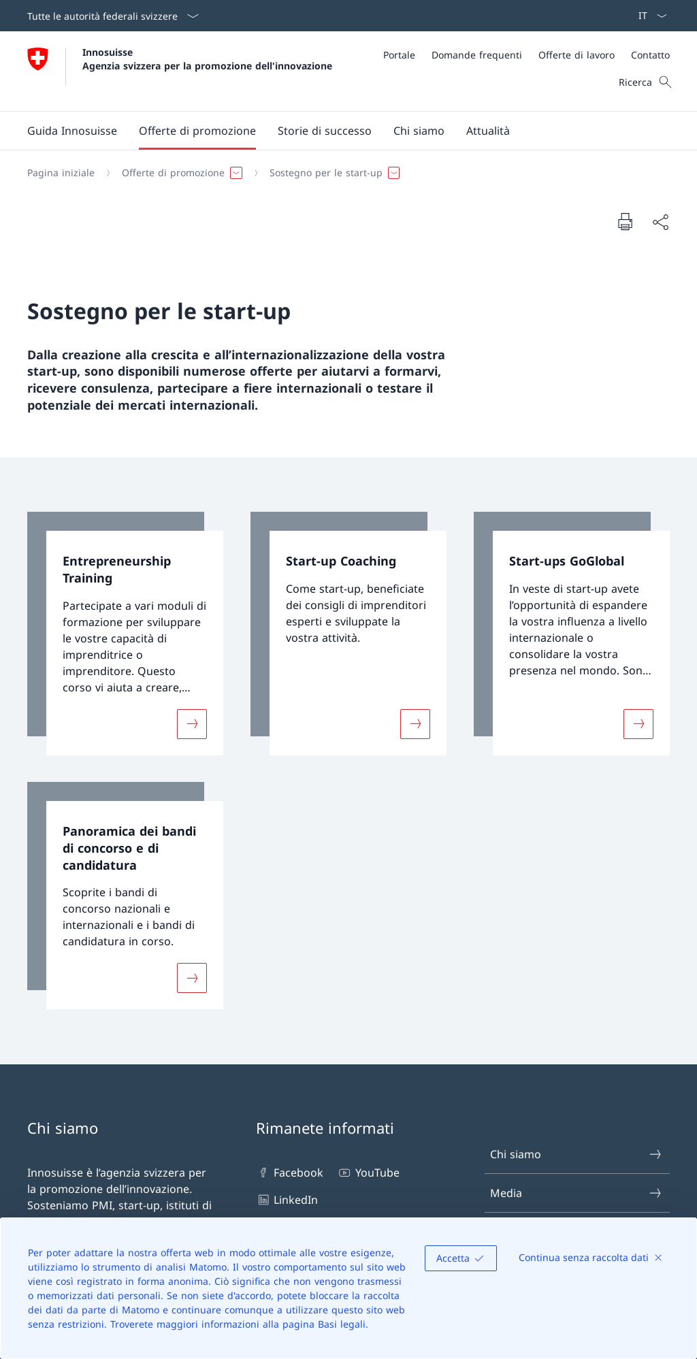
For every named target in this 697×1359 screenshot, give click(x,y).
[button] (197, 131)
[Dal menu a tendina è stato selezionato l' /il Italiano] (648, 15)
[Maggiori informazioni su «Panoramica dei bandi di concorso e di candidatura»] (192, 978)
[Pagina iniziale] (61, 173)
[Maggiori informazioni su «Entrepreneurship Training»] (192, 723)
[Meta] (526, 55)
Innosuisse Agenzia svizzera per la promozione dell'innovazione (207, 58)
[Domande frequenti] (476, 55)
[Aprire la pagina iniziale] (179, 71)
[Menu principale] (337, 131)
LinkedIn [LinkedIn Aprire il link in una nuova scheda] (287, 1199)
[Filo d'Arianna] (343, 173)
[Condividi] (660, 222)
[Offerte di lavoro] (576, 55)
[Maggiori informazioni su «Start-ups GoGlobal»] (638, 723)
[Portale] (399, 55)
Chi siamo (576, 1154)
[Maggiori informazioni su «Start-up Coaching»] (415, 723)
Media (576, 1193)
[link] (125, 633)
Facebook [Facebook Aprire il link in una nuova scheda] (289, 1172)
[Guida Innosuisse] (72, 131)
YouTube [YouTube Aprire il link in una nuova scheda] (368, 1172)
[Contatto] (650, 55)
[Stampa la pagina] (625, 221)
